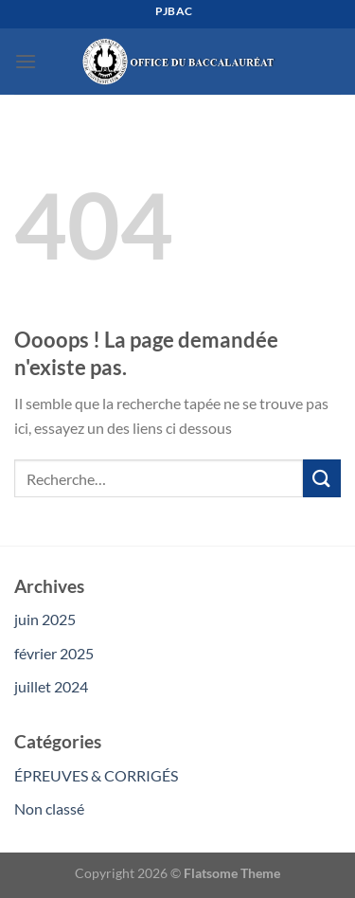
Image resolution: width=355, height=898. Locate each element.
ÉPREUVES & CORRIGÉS (96, 775)
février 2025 (54, 653)
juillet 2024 (51, 686)
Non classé (49, 808)
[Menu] (25, 61)
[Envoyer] (322, 477)
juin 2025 (45, 619)
